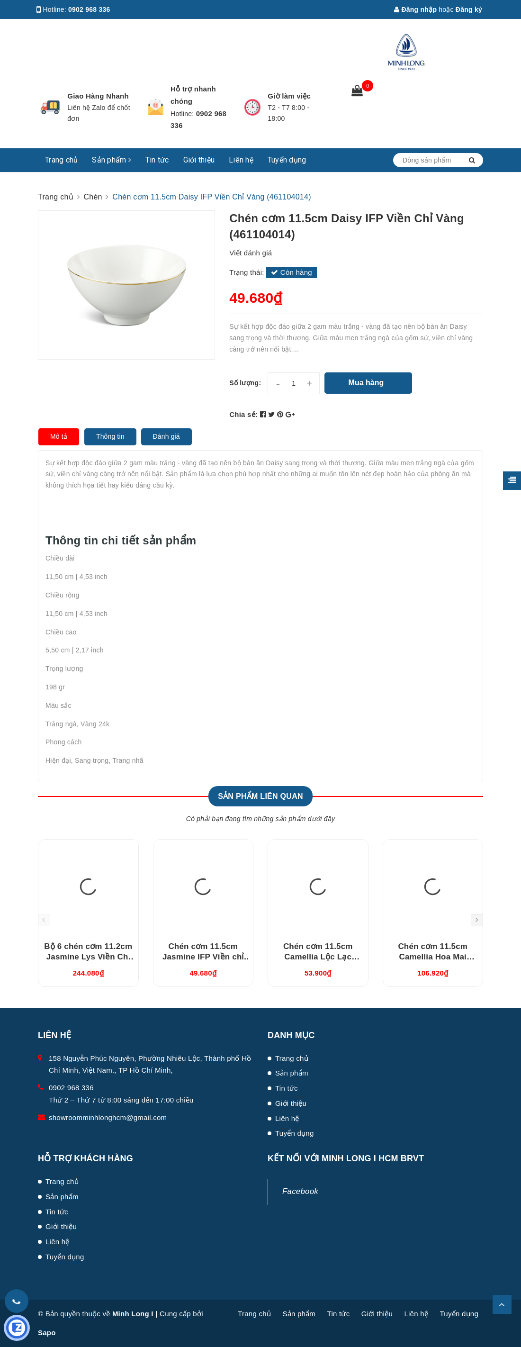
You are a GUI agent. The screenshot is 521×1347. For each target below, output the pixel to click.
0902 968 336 (89, 9)
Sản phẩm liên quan (260, 796)
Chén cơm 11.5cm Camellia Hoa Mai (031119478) (432, 957)
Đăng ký (469, 9)
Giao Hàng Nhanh (98, 96)
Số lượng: (245, 383)
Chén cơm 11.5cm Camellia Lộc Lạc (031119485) (318, 957)
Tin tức (157, 159)
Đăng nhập (415, 9)
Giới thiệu (199, 159)
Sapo (47, 1333)
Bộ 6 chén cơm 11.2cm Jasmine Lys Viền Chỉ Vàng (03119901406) (88, 957)
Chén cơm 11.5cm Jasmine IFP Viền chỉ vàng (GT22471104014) (203, 957)
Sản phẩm (111, 159)
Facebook (300, 1191)
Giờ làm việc (289, 96)
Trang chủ (61, 159)
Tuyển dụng (287, 159)
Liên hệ (241, 159)
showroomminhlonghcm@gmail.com (108, 1117)
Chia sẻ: (243, 414)
